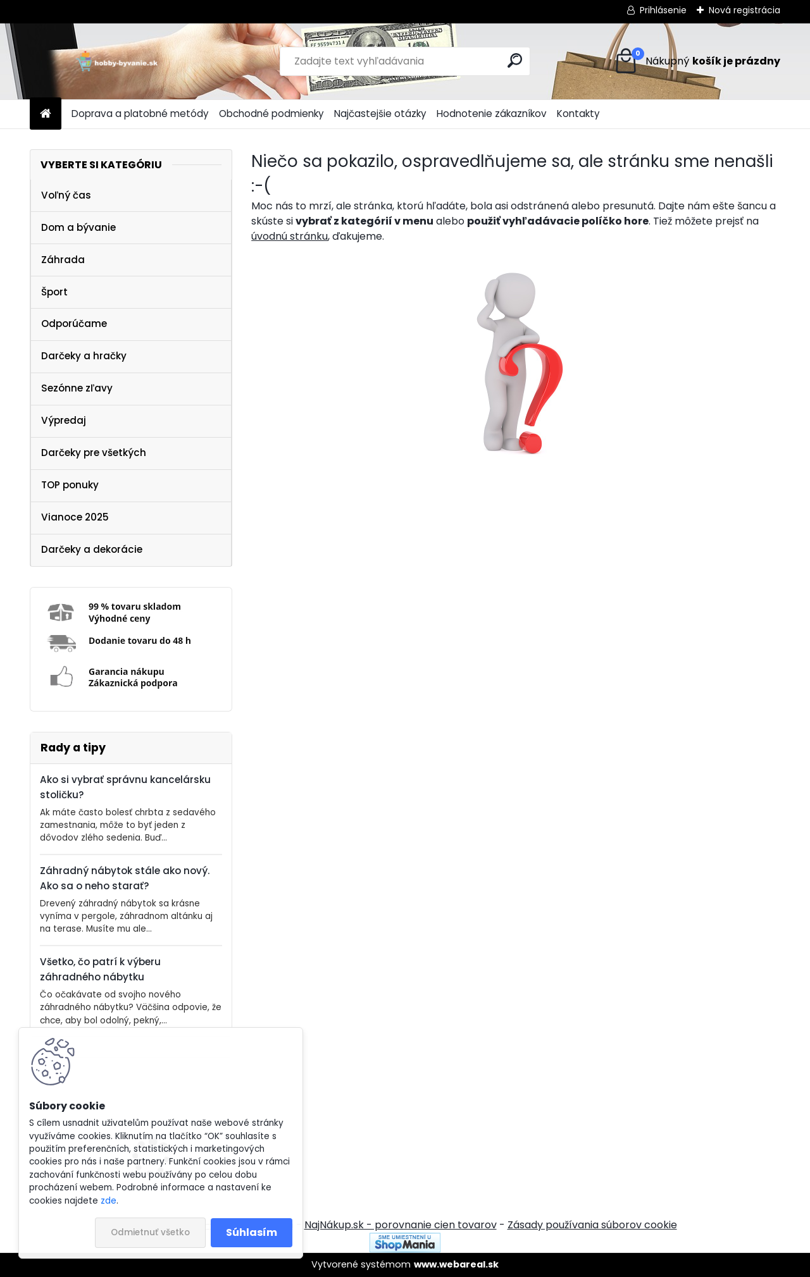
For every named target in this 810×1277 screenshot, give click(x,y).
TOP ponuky (70, 484)
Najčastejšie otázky (380, 113)
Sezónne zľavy (77, 388)
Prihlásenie (663, 10)
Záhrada (63, 259)
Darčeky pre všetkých (93, 452)
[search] (515, 60)
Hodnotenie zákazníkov (492, 113)
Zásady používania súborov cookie (592, 1225)
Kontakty (578, 113)
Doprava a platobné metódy (140, 113)
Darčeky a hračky (84, 355)
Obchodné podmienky (271, 113)
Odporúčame (74, 323)
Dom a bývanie (78, 227)
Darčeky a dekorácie (91, 549)
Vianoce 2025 (75, 517)
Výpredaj (63, 420)
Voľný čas (66, 195)
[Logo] (117, 61)
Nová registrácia (744, 10)
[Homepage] (45, 114)
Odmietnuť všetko (150, 1232)
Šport (54, 292)
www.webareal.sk (456, 1264)
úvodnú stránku (289, 236)
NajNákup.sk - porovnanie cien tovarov (400, 1225)
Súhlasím (251, 1232)
